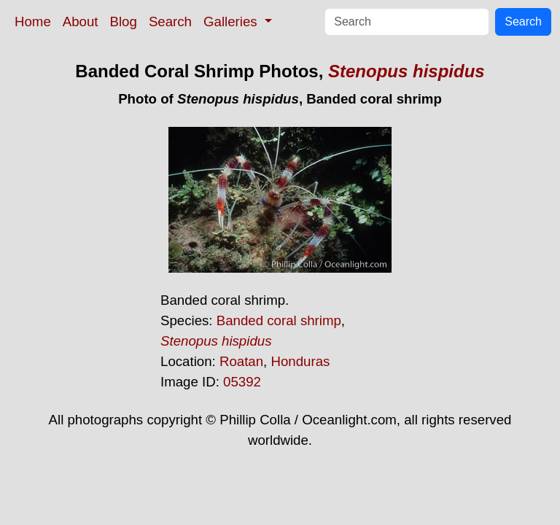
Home (33, 21)
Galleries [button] (232, 21)
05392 (242, 381)
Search (170, 21)
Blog (123, 21)
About (80, 21)
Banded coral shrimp (279, 320)
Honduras (300, 361)
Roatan (241, 361)
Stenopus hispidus (406, 71)
